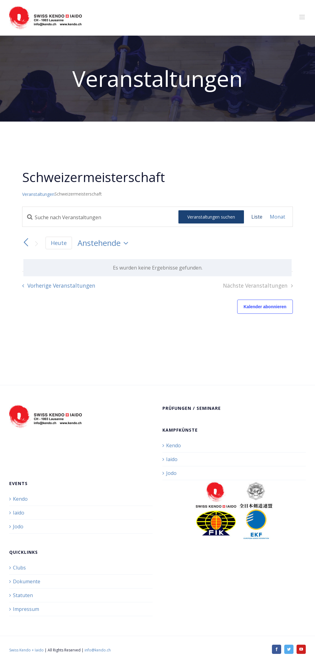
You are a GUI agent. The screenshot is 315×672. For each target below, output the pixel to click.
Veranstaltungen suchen (211, 217)
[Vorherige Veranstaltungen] (26, 242)
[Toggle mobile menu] (302, 17)
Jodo (171, 473)
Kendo (173, 445)
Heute (59, 243)
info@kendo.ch (98, 650)
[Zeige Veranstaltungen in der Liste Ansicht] (256, 217)
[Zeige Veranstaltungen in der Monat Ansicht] (277, 217)
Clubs (19, 567)
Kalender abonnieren (265, 306)
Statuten (23, 595)
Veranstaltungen (38, 194)
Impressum (26, 609)
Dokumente (26, 581)
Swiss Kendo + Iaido (26, 650)
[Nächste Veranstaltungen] (36, 243)
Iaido (171, 459)
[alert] (157, 267)
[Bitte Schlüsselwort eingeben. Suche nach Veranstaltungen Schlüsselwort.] (100, 217)
